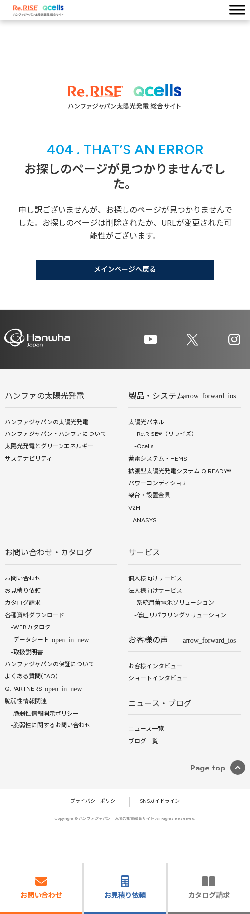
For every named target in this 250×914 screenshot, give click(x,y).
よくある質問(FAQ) (31, 676)
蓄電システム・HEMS (157, 458)
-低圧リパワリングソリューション (177, 615)
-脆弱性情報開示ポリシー (42, 713)
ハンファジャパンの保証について (49, 664)
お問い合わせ (23, 578)
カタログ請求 (23, 602)
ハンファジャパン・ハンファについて (55, 434)
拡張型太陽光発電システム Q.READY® (179, 471)
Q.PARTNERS (23, 688)
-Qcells (140, 446)
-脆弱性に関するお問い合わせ (48, 725)
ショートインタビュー (158, 678)
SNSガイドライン (160, 801)
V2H (134, 507)
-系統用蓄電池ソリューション (171, 602)
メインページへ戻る (125, 269)
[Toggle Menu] (237, 9)
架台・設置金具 (149, 495)
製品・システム (156, 396)
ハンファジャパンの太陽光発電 (46, 422)
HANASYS (142, 520)
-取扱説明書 (24, 652)
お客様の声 (148, 640)
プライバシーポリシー (95, 801)
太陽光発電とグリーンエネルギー (49, 446)
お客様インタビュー (155, 666)
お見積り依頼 (23, 590)
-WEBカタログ (28, 627)
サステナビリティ (28, 458)
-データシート (27, 639)
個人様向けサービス (155, 578)
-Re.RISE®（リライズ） (162, 434)
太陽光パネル (146, 422)
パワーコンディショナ (158, 483)
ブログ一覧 (143, 741)
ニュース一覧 (146, 728)
